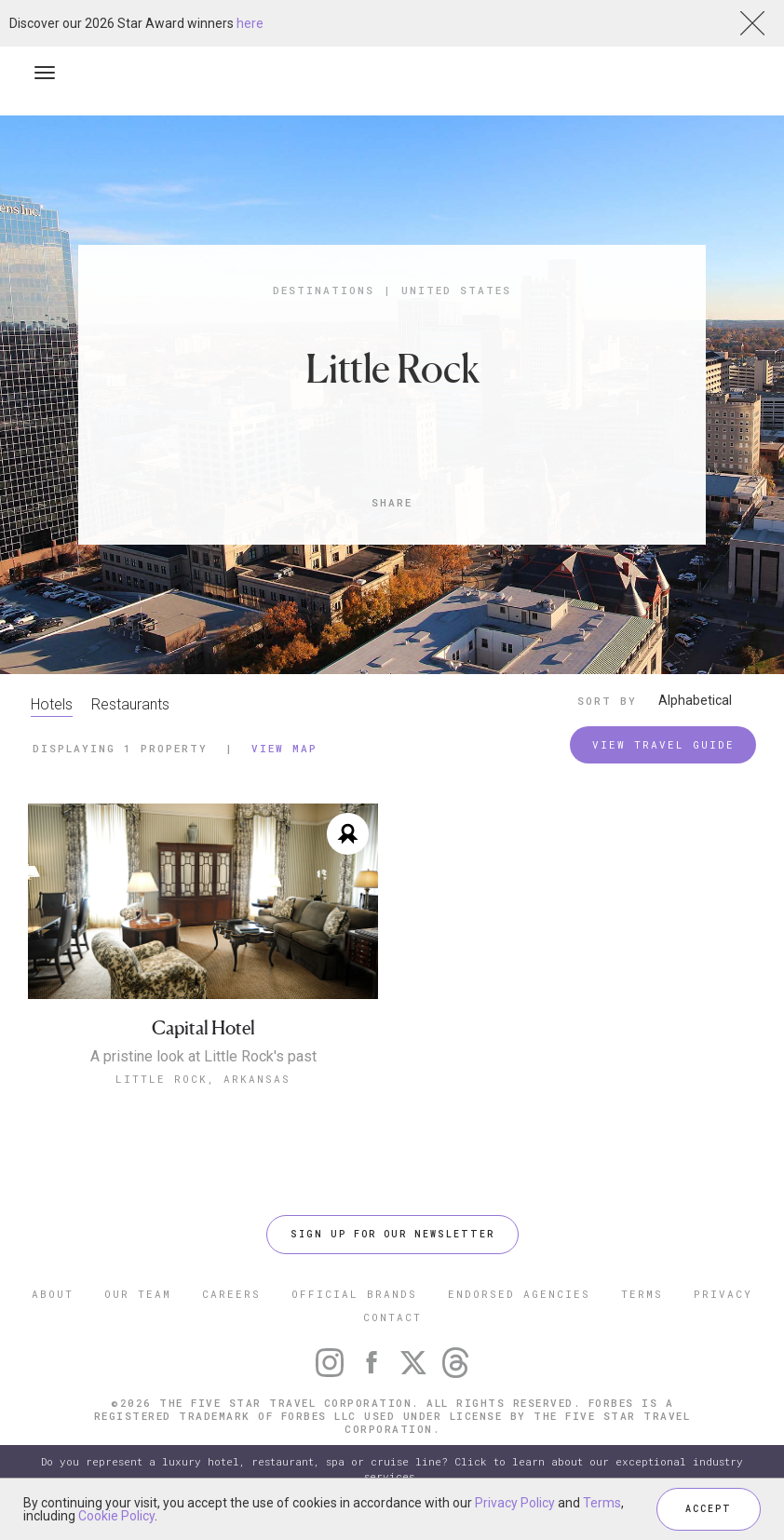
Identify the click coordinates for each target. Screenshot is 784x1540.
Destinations (323, 290)
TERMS (642, 1294)
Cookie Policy (116, 1515)
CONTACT (392, 1317)
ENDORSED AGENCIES (519, 1294)
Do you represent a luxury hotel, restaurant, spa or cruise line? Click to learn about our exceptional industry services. (392, 1468)
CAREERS (231, 1294)
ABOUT (53, 1294)
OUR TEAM (137, 1294)
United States (456, 290)
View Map (284, 748)
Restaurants (130, 704)
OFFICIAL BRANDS (354, 1294)
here (250, 23)
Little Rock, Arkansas (203, 1079)
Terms (602, 1502)
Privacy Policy (515, 1502)
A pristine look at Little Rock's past (203, 1056)
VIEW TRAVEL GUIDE (663, 744)
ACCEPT (708, 1509)
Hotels (52, 704)
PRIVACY (723, 1294)
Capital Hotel (203, 1028)
